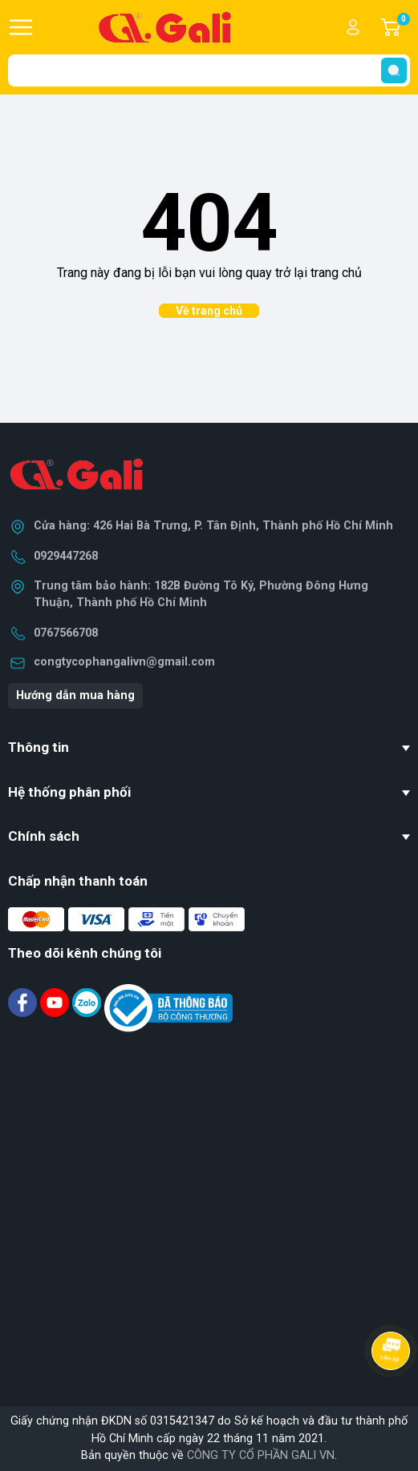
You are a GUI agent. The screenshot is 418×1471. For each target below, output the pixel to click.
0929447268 (66, 556)
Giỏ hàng (403, 27)
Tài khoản (353, 27)
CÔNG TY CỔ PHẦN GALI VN (261, 1455)
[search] (394, 70)
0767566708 (66, 633)
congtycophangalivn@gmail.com (124, 662)
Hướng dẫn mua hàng (75, 695)
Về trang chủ (209, 310)
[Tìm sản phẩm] (209, 70)
